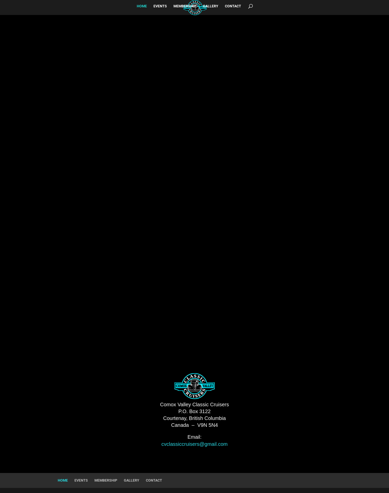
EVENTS (160, 6)
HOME (142, 6)
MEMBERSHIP (184, 6)
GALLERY (210, 6)
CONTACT (233, 6)
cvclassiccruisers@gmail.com (194, 444)
